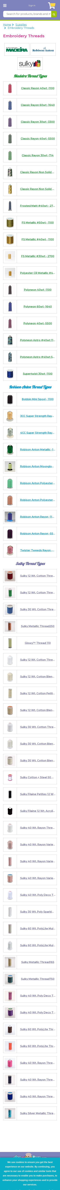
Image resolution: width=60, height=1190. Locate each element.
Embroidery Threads (21, 2)
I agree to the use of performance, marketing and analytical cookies (29, 1168)
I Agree (31, 1183)
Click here (16, 1178)
